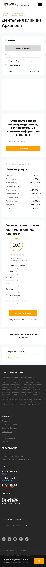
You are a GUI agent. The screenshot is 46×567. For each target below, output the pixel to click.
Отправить (23, 149)
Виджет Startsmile (9, 438)
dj (4, 539)
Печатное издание (9, 425)
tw (27, 539)
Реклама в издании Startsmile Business (17, 460)
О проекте (6, 421)
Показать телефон (23, 48)
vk (9, 539)
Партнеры (6, 435)
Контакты (5, 442)
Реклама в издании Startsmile (13, 456)
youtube (15, 539)
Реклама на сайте (9, 453)
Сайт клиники (13, 357)
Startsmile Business (9, 428)
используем (10, 559)
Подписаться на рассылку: (12, 519)
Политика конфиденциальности (14, 551)
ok (21, 539)
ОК (39, 561)
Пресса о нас (7, 431)
